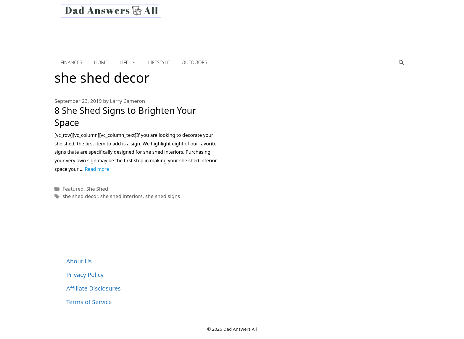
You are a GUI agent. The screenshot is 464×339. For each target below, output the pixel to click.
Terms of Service (89, 302)
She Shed (97, 188)
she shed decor (80, 196)
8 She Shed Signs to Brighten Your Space (125, 116)
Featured (72, 188)
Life (131, 62)
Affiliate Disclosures (93, 288)
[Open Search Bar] (401, 62)
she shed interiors (121, 196)
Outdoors (194, 62)
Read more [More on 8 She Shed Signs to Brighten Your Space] (97, 169)
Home (101, 62)
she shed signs (162, 196)
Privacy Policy (85, 275)
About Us (79, 261)
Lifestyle (159, 62)
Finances (71, 62)
